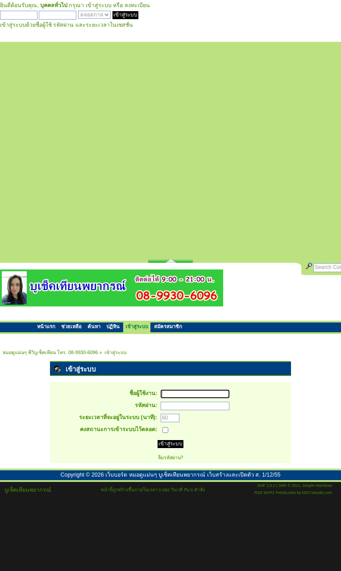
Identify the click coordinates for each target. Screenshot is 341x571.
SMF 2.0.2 (266, 485)
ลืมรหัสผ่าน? (170, 457)
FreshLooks (285, 492)
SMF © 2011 (289, 485)
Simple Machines (317, 485)
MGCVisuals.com (317, 492)
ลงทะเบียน (137, 5)
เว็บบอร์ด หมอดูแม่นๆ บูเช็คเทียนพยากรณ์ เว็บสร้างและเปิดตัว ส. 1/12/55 (192, 475)
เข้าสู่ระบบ (99, 5)
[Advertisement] (106, 148)
